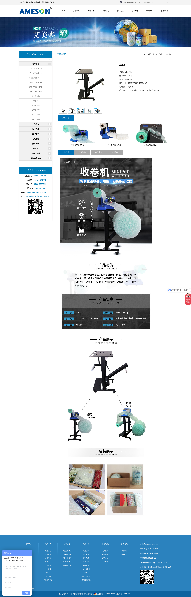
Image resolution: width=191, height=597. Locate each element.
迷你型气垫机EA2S (35, 78)
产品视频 (82, 152)
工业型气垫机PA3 (35, 73)
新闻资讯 (149, 11)
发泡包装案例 (67, 562)
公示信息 (105, 562)
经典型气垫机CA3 (35, 87)
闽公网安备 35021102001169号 (105, 594)
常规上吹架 (36, 115)
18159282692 (152, 549)
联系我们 (164, 11)
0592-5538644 (152, 553)
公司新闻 (105, 551)
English (137, 2)
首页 (63, 11)
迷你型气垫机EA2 (35, 82)
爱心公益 (105, 558)
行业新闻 (105, 554)
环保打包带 (35, 153)
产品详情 (65, 152)
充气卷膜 (35, 124)
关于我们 (76, 11)
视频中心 (105, 11)
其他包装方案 (67, 565)
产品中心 (91, 11)
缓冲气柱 (35, 129)
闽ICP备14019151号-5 (124, 594)
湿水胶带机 (86, 569)
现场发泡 (35, 139)
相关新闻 (115, 152)
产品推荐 (65, 118)
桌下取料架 (36, 110)
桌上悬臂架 (36, 96)
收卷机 (35, 101)
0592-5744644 (152, 544)
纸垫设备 (86, 562)
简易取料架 (36, 105)
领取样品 (124, 554)
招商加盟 (135, 11)
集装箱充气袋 (36, 158)
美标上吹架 (36, 119)
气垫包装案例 (67, 551)
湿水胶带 (35, 144)
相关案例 (98, 152)
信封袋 (35, 149)
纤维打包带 (86, 576)
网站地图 (147, 2)
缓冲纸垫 (35, 134)
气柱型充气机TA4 (36, 92)
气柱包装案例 (67, 558)
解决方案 (120, 11)
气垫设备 (35, 64)
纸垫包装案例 (67, 554)
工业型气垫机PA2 (35, 68)
